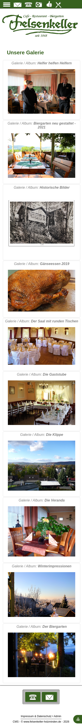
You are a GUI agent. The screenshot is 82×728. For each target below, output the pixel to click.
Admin (57, 716)
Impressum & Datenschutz (36, 716)
